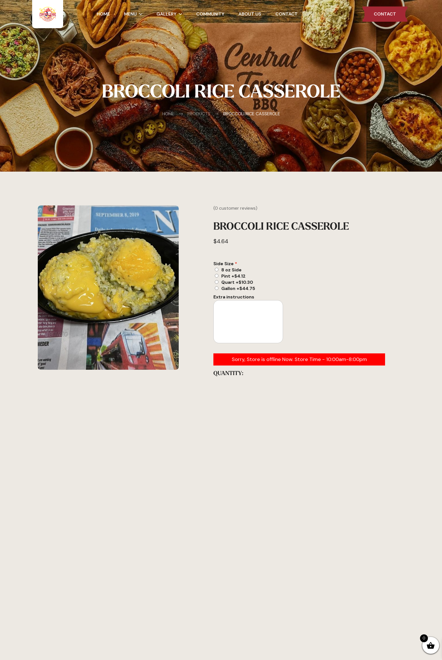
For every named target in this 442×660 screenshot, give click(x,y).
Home (168, 114)
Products (194, 114)
